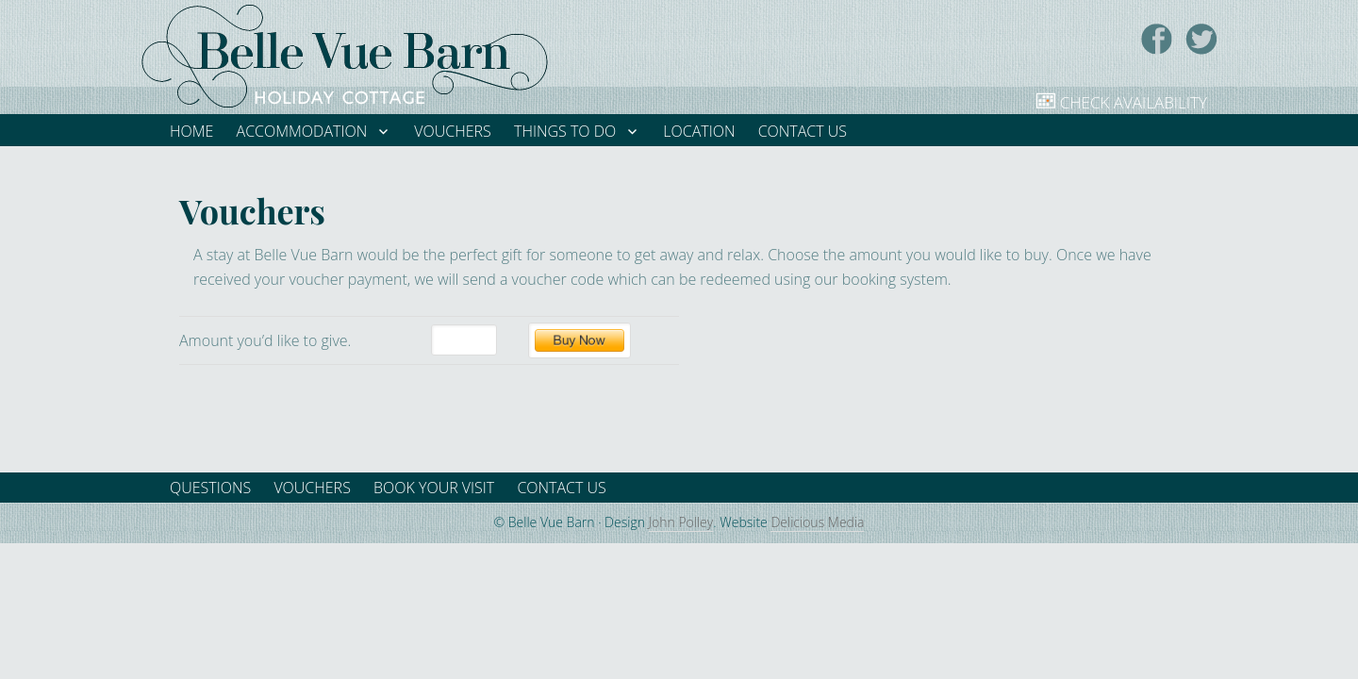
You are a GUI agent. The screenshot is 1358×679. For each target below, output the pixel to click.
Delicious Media (817, 522)
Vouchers (311, 487)
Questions (210, 487)
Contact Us (561, 487)
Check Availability (1133, 102)
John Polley (681, 522)
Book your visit (433, 487)
